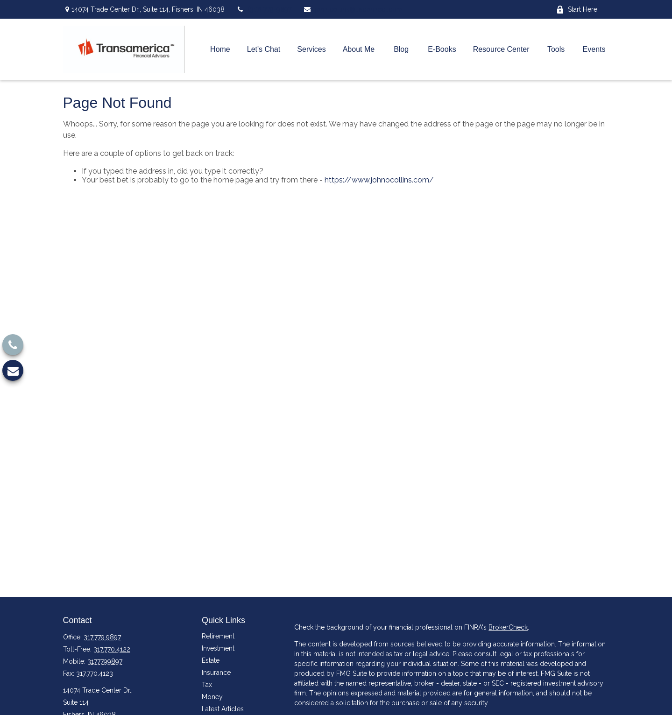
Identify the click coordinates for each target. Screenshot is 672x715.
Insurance (216, 672)
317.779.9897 (102, 637)
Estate (210, 660)
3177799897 (104, 661)
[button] (220, 50)
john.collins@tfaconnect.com (353, 9)
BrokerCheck (508, 627)
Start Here (576, 10)
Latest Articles (223, 709)
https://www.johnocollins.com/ (379, 179)
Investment (218, 648)
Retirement (218, 636)
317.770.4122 (111, 649)
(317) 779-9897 (263, 9)
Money (212, 697)
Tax (207, 684)
